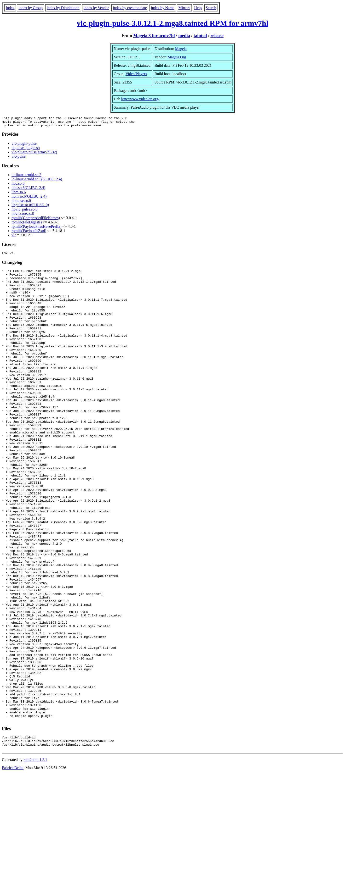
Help (198, 8)
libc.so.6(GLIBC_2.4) (28, 190)
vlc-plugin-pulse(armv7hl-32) (34, 154)
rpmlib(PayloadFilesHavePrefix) (37, 229)
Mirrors (184, 8)
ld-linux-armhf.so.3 (26, 177)
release (217, 35)
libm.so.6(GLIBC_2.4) (29, 198)
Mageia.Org (177, 57)
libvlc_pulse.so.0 (24, 211)
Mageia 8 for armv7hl (154, 35)
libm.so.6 (19, 194)
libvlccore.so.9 (23, 216)
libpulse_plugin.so (26, 150)
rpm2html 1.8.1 (35, 856)
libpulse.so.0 (21, 203)
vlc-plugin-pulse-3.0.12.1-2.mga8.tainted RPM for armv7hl (172, 23)
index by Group (30, 8)
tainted (200, 35)
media (184, 35)
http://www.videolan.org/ (140, 99)
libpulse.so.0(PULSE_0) (30, 207)
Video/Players (136, 74)
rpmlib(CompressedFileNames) (36, 220)
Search (211, 8)
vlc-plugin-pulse (24, 146)
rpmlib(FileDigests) (27, 224)
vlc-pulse (19, 158)
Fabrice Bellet (12, 864)
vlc (14, 237)
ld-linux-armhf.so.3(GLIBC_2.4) (37, 181)
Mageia (181, 49)
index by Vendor (96, 8)
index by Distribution (63, 8)
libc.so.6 (18, 185)
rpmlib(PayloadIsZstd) (29, 233)
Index (10, 8)
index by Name (162, 8)
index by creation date (130, 8)
